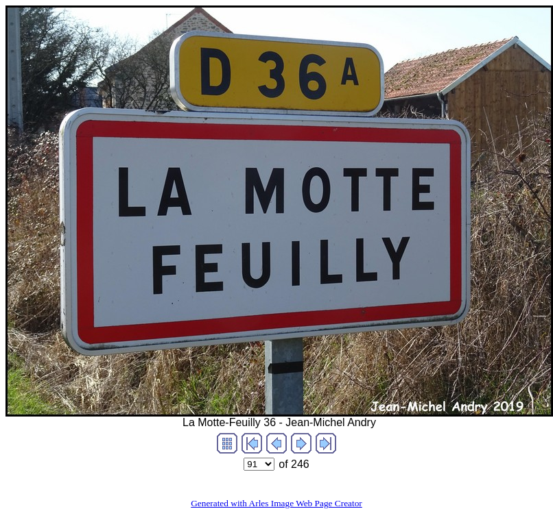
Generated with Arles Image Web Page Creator (276, 503)
